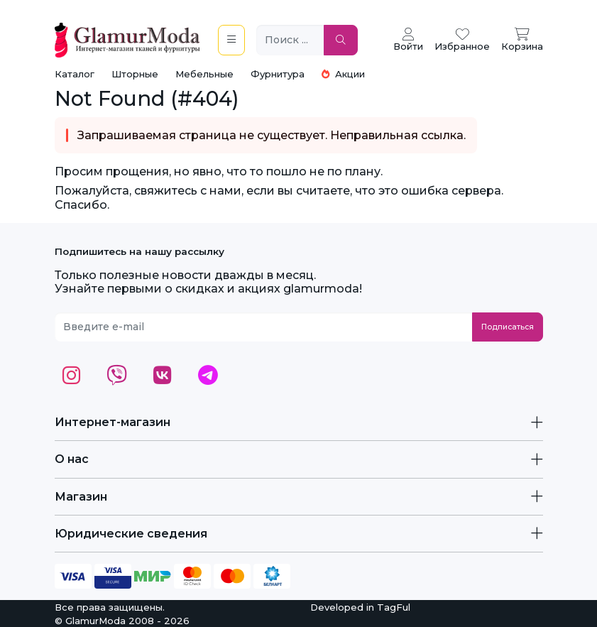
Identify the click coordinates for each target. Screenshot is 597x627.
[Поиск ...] (290, 40)
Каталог (74, 74)
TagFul (393, 607)
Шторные (134, 74)
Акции (343, 74)
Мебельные (204, 74)
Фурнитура (278, 74)
